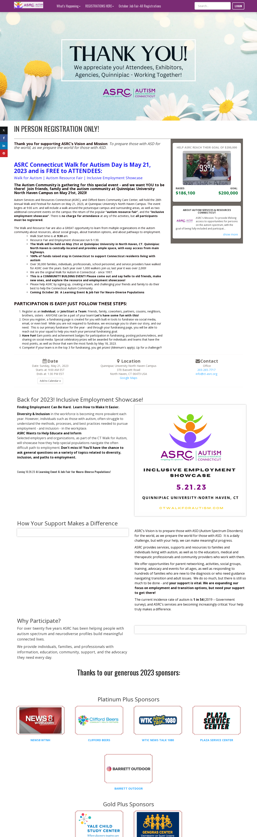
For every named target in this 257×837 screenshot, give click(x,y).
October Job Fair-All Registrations (140, 6)
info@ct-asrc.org (206, 374)
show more (230, 234)
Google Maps (128, 378)
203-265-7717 (206, 370)
